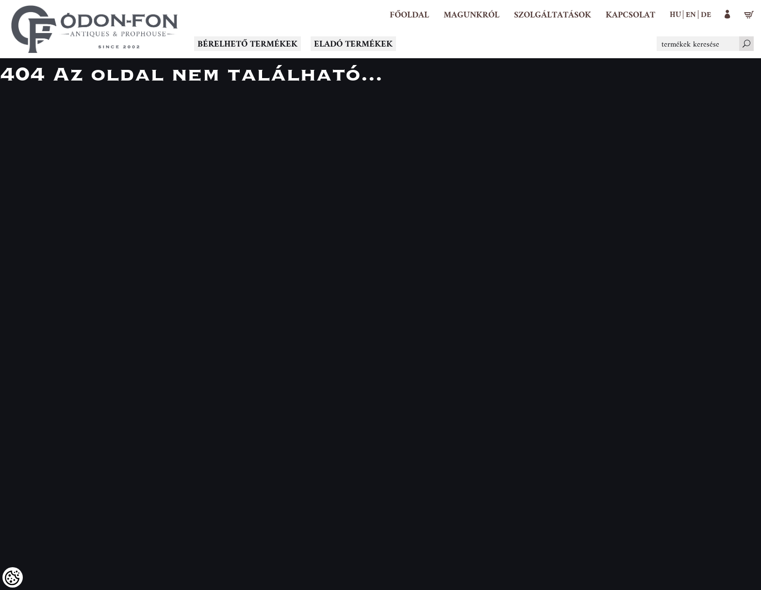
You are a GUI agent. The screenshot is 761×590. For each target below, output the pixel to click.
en (691, 14)
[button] (471, 14)
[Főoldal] (409, 14)
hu (675, 14)
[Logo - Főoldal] (94, 29)
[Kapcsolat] (630, 14)
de (706, 14)
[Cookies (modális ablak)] (12, 577)
